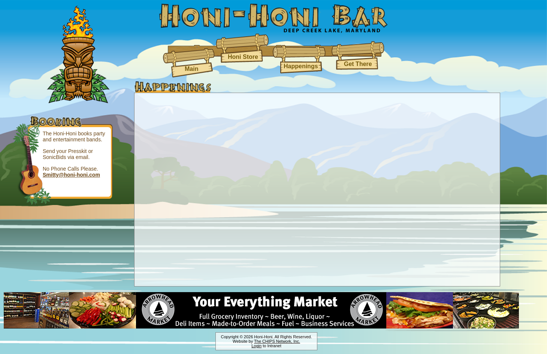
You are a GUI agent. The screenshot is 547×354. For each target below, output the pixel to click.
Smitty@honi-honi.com (71, 175)
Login (256, 346)
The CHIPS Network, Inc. (277, 341)
